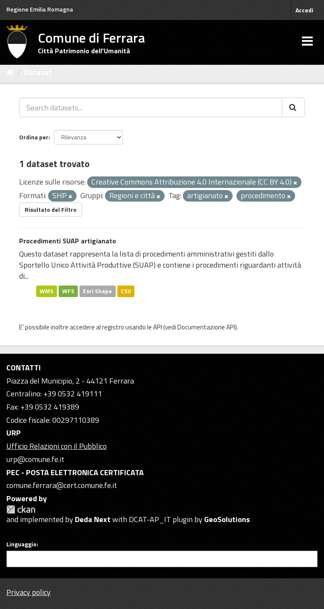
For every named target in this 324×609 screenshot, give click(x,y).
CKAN (20, 509)
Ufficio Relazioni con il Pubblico (56, 446)
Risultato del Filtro (51, 209)
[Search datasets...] (150, 107)
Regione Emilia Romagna (39, 9)
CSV (126, 291)
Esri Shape (97, 291)
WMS (47, 291)
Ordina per (33, 137)
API (157, 327)
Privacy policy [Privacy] (28, 592)
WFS (68, 291)
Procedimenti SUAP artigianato (67, 241)
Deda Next (93, 519)
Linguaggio (21, 544)
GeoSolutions (227, 519)
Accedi (304, 10)
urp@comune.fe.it (35, 459)
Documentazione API (206, 327)
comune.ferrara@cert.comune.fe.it (61, 485)
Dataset (38, 72)
